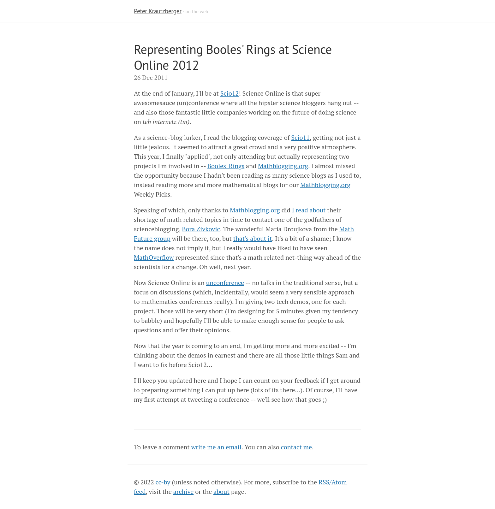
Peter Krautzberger (158, 11)
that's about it (252, 238)
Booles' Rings (225, 166)
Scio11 (300, 137)
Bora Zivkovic (201, 229)
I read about (309, 210)
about (221, 491)
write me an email (216, 447)
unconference (225, 282)
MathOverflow (154, 257)
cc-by (163, 482)
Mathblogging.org (283, 166)
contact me (296, 447)
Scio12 (229, 93)
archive (183, 491)
